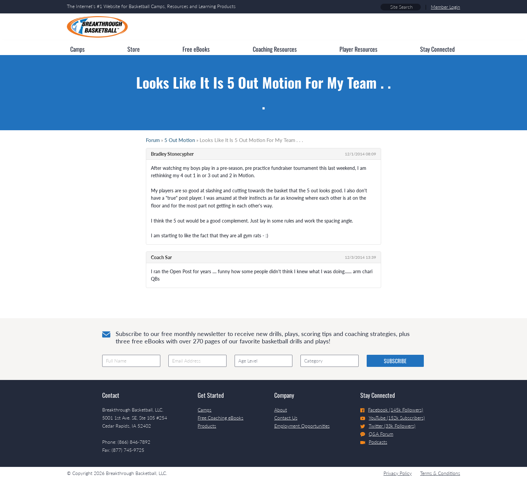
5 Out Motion (179, 140)
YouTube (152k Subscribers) (392, 418)
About (280, 410)
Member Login (445, 7)
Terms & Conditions (440, 473)
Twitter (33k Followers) (387, 426)
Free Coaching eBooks (220, 418)
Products (207, 426)
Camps (204, 410)
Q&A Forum (376, 434)
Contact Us (285, 418)
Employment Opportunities (302, 426)
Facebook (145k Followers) (391, 410)
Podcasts (373, 442)
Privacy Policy (397, 473)
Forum (153, 140)
